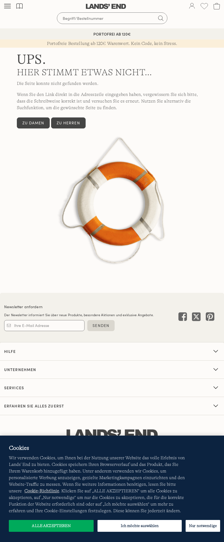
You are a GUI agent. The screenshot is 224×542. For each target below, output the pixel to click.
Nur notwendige (203, 526)
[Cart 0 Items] (217, 6)
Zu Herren (68, 122)
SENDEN (101, 325)
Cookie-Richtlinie (41, 491)
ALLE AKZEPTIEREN (51, 526)
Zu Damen (33, 122)
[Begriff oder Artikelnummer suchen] (112, 18)
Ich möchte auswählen (140, 526)
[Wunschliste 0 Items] (204, 6)
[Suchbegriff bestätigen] (161, 18)
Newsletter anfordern (23, 306)
